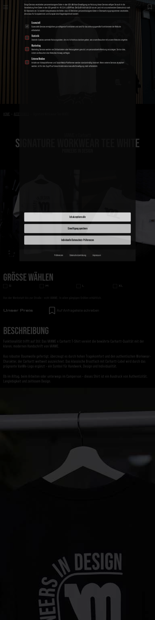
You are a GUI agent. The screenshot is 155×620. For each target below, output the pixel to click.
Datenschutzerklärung (78, 182)
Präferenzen (58, 182)
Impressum (97, 182)
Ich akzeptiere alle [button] (77, 144)
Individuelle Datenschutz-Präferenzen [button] (77, 167)
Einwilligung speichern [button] (77, 155)
